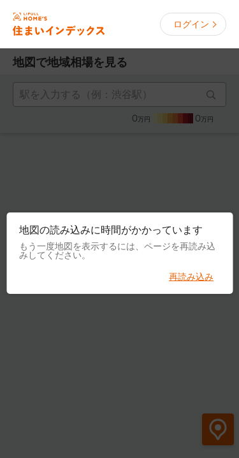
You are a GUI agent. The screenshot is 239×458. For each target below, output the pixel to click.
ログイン (191, 24)
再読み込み (191, 277)
